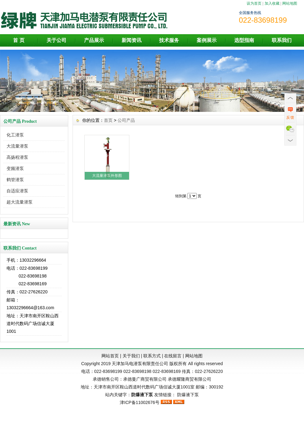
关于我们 (131, 355)
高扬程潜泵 (17, 157)
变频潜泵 (15, 168)
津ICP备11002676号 (139, 402)
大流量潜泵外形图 (107, 175)
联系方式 (152, 355)
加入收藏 (272, 3)
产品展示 (94, 40)
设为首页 (254, 3)
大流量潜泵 (17, 146)
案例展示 (207, 40)
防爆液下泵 (188, 394)
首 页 (18, 40)
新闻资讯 (131, 40)
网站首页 (110, 355)
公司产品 (126, 120)
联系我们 (282, 40)
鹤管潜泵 (15, 179)
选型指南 (244, 40)
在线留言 (172, 355)
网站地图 (289, 3)
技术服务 (169, 40)
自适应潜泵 (17, 190)
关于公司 (56, 40)
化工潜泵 (15, 134)
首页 (108, 120)
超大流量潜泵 (20, 202)
